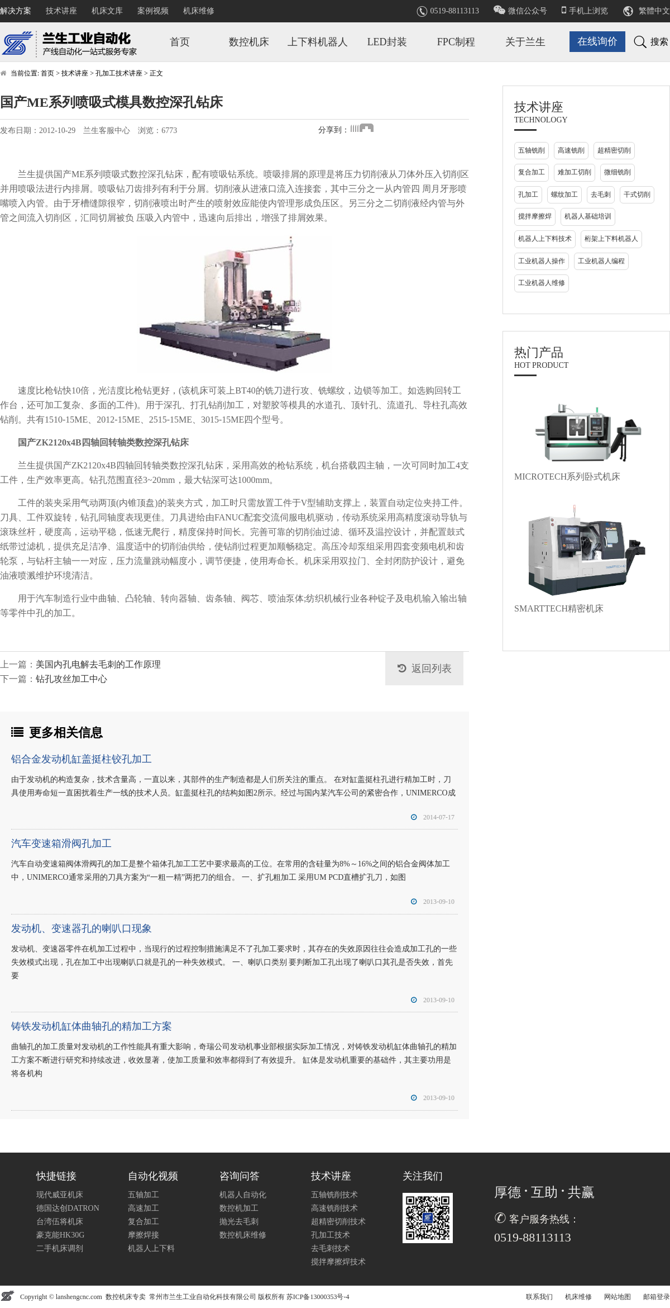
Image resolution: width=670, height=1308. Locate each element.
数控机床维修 (242, 1235)
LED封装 (387, 42)
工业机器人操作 (541, 261)
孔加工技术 (330, 1235)
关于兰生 (525, 42)
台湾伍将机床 (59, 1221)
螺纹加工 (564, 194)
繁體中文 (654, 11)
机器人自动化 (242, 1195)
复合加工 (531, 172)
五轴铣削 (531, 150)
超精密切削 (614, 150)
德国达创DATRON (67, 1208)
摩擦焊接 (143, 1235)
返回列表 (431, 668)
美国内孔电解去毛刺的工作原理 (98, 664)
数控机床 (249, 42)
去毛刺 (601, 194)
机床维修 (198, 11)
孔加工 (528, 194)
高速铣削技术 (334, 1208)
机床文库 (107, 11)
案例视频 (153, 11)
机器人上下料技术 (545, 239)
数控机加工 (239, 1208)
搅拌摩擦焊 (535, 216)
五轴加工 (143, 1195)
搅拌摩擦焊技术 (338, 1262)
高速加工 (143, 1208)
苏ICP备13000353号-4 (318, 1297)
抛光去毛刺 (239, 1221)
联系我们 (539, 1297)
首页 (180, 42)
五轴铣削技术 (334, 1195)
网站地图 (617, 1297)
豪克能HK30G (60, 1235)
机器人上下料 (151, 1248)
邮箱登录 (656, 1297)
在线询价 (597, 41)
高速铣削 (571, 150)
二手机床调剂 (59, 1248)
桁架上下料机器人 (611, 239)
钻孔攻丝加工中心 (71, 679)
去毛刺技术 (330, 1248)
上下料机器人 (318, 42)
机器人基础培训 (587, 216)
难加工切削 (574, 172)
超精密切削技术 (338, 1221)
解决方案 (15, 11)
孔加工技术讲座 (118, 73)
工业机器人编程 (601, 261)
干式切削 (637, 194)
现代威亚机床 (59, 1195)
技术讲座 (61, 11)
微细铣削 (617, 172)
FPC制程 (456, 42)
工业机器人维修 (541, 283)
